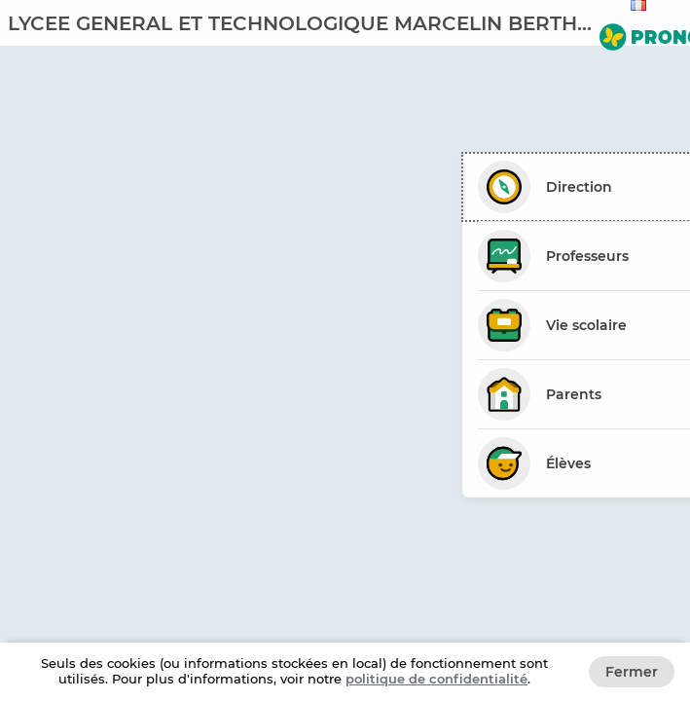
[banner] (345, 23)
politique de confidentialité (436, 678)
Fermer (631, 672)
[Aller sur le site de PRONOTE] (640, 33)
